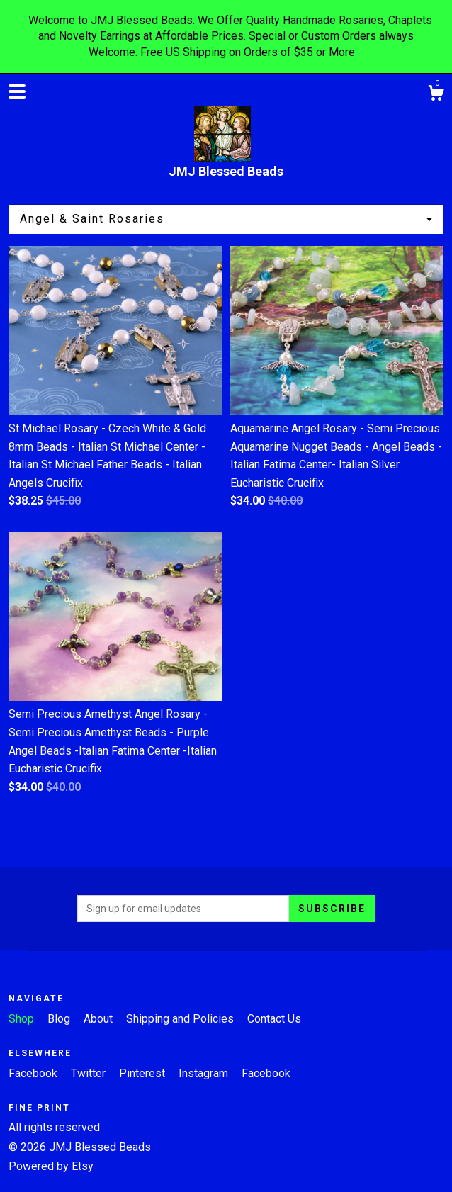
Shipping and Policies (181, 1018)
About (99, 1018)
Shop (23, 1018)
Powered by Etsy (51, 1166)
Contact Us (274, 1018)
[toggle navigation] (17, 91)
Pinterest (143, 1073)
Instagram (205, 1073)
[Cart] (435, 95)
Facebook (34, 1073)
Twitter (89, 1073)
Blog (60, 1018)
